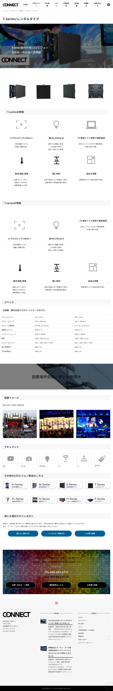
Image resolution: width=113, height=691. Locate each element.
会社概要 (81, 633)
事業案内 (81, 636)
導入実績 (81, 624)
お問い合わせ (82, 639)
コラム (80, 627)
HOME (80, 617)
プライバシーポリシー (85, 643)
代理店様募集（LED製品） (86, 630)
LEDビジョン (82, 620)
